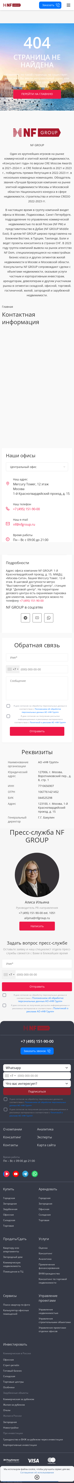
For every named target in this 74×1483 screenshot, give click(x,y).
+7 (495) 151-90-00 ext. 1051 (37, 913)
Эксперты (44, 1137)
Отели (6, 1410)
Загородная (10, 1203)
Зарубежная (10, 1209)
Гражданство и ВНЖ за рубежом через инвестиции (33, 1439)
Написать (37, 926)
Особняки (9, 1387)
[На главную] (12, 5)
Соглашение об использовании (37, 1472)
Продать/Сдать (14, 1239)
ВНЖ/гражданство (49, 1273)
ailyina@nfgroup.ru (37, 918)
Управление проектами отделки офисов (52, 1329)
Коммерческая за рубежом (18, 1399)
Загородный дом (12, 1257)
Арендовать (48, 1189)
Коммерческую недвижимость (12, 1264)
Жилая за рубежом (14, 1404)
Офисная (8, 1214)
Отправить (37, 731)
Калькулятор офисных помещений (16, 1312)
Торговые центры (13, 1381)
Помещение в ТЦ (13, 1271)
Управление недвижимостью (48, 1311)
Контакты (10, 1145)
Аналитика (45, 1129)
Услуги (44, 1239)
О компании (12, 1129)
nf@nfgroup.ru (24, 524)
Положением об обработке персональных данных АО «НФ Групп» (41, 999)
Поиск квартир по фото (16, 1304)
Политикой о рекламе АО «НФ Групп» (48, 722)
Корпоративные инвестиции (20, 1445)
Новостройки (11, 1427)
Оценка (43, 1248)
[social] (25, 617)
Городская (9, 1198)
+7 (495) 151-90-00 (26, 509)
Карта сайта (46, 1145)
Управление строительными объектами (55, 1320)
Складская (9, 1220)
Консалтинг (12, 1137)
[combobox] (13, 669)
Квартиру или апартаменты (11, 1249)
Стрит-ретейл (11, 1365)
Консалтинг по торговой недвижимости (53, 1280)
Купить (8, 1189)
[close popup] (37, 1477)
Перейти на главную (37, 94)
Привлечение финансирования (49, 1266)
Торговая (8, 1225)
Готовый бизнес (12, 1370)
